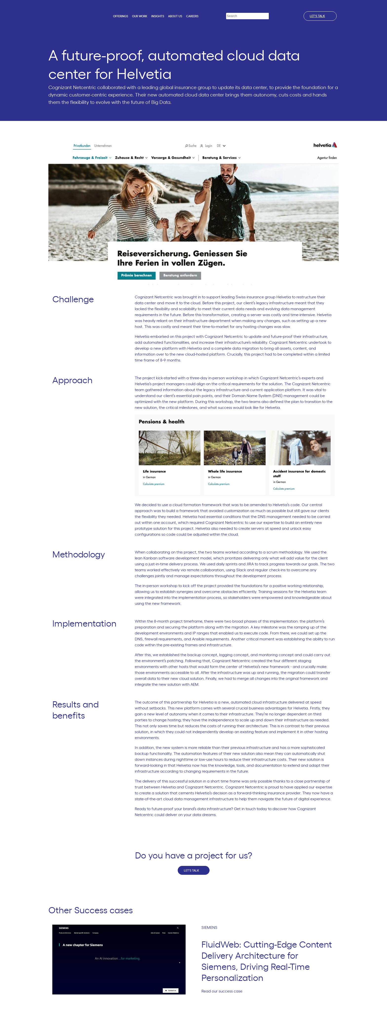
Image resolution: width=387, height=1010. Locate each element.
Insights (157, 16)
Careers (192, 16)
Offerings (120, 16)
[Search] (272, 16)
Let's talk (320, 16)
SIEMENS (211, 928)
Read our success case (224, 991)
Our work (139, 16)
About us (175, 16)
